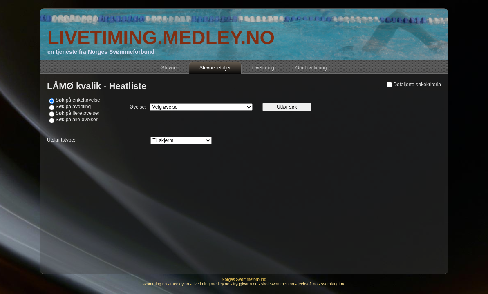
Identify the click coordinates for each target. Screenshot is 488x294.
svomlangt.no (333, 284)
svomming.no (155, 284)
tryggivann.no (245, 284)
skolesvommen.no (277, 284)
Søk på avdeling (73, 106)
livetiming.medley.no (211, 284)
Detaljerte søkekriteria (417, 84)
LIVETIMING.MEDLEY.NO (161, 37)
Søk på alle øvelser (77, 119)
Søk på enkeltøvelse (78, 100)
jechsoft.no (308, 284)
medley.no (179, 284)
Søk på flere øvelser (77, 113)
